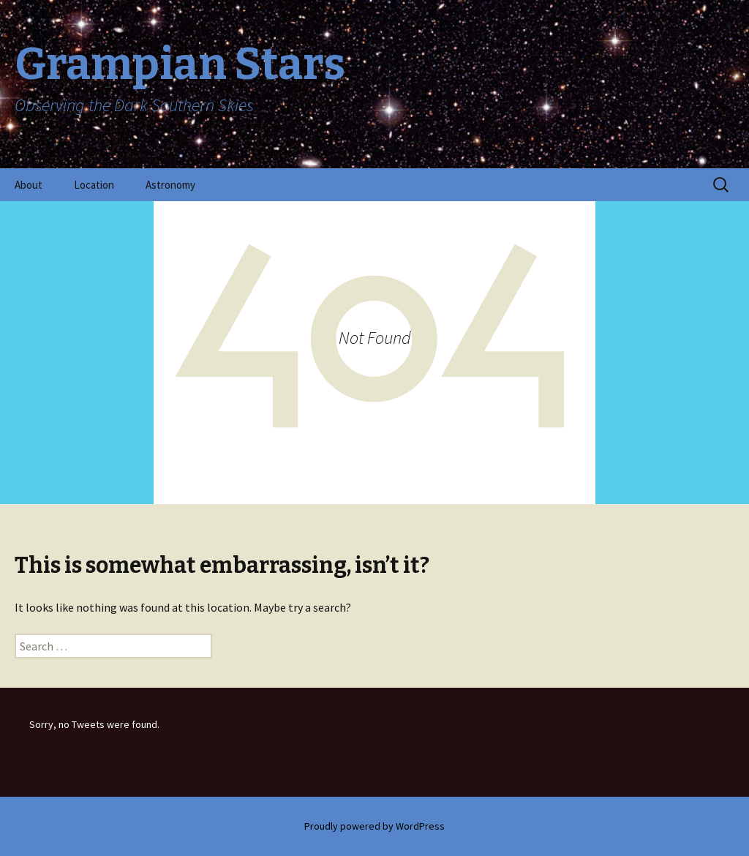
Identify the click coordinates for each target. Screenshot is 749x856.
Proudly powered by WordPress (374, 826)
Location (94, 185)
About (28, 185)
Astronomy (170, 185)
